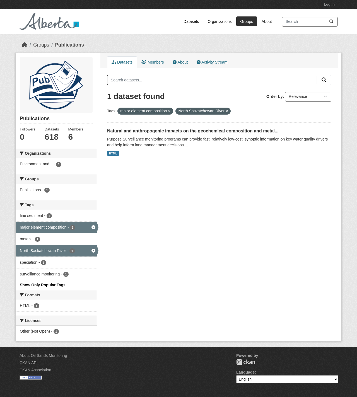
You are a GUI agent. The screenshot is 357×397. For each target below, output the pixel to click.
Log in (329, 4)
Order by (274, 96)
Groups (246, 21)
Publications (69, 45)
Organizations (219, 21)
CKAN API (29, 362)
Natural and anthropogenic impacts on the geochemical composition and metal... (192, 131)
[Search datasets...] (309, 21)
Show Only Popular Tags (43, 285)
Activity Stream (212, 62)
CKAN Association (35, 370)
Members (152, 62)
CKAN (245, 362)
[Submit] (331, 21)
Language (245, 372)
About (267, 21)
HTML (113, 153)
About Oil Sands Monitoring (43, 355)
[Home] (24, 45)
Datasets (191, 21)
